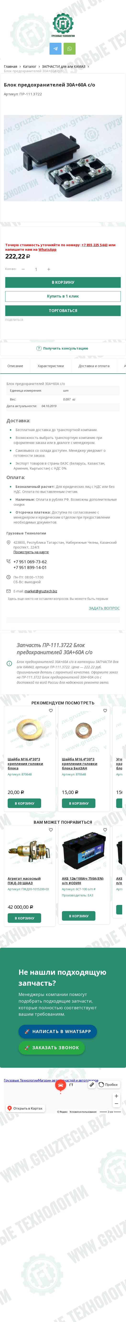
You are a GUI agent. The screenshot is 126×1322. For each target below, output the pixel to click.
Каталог (29, 66)
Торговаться (63, 310)
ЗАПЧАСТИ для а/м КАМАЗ (63, 66)
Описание (15, 366)
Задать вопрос (104, 608)
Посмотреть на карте (31, 552)
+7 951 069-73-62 (30, 561)
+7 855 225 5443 (95, 245)
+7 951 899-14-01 (30, 567)
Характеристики (51, 366)
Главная (10, 66)
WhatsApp (47, 249)
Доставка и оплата (94, 366)
